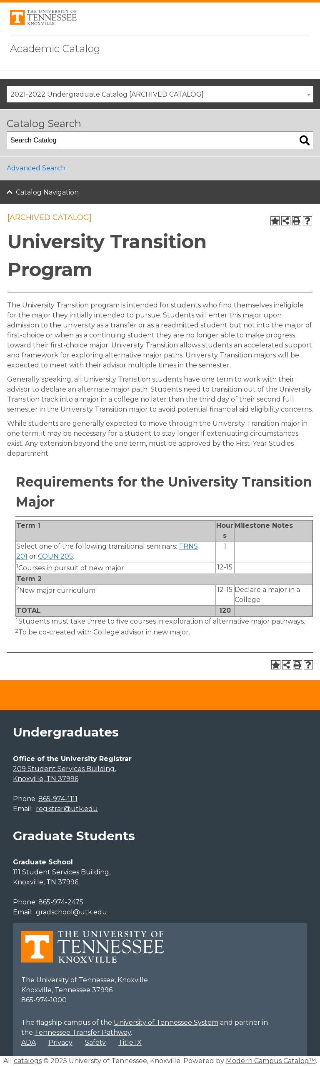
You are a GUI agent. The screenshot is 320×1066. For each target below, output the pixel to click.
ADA (28, 1042)
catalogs (28, 1061)
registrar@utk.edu (67, 809)
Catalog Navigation (47, 192)
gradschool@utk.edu (71, 912)
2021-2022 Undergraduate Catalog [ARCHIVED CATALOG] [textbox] (107, 94)
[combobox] (160, 94)
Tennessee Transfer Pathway (83, 1032)
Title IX (130, 1042)
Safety (95, 1042)
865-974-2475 (60, 902)
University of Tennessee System (166, 1022)
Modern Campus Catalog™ (271, 1061)
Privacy (60, 1042)
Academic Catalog (55, 48)
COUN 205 (55, 556)
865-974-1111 (58, 799)
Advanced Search (36, 168)
